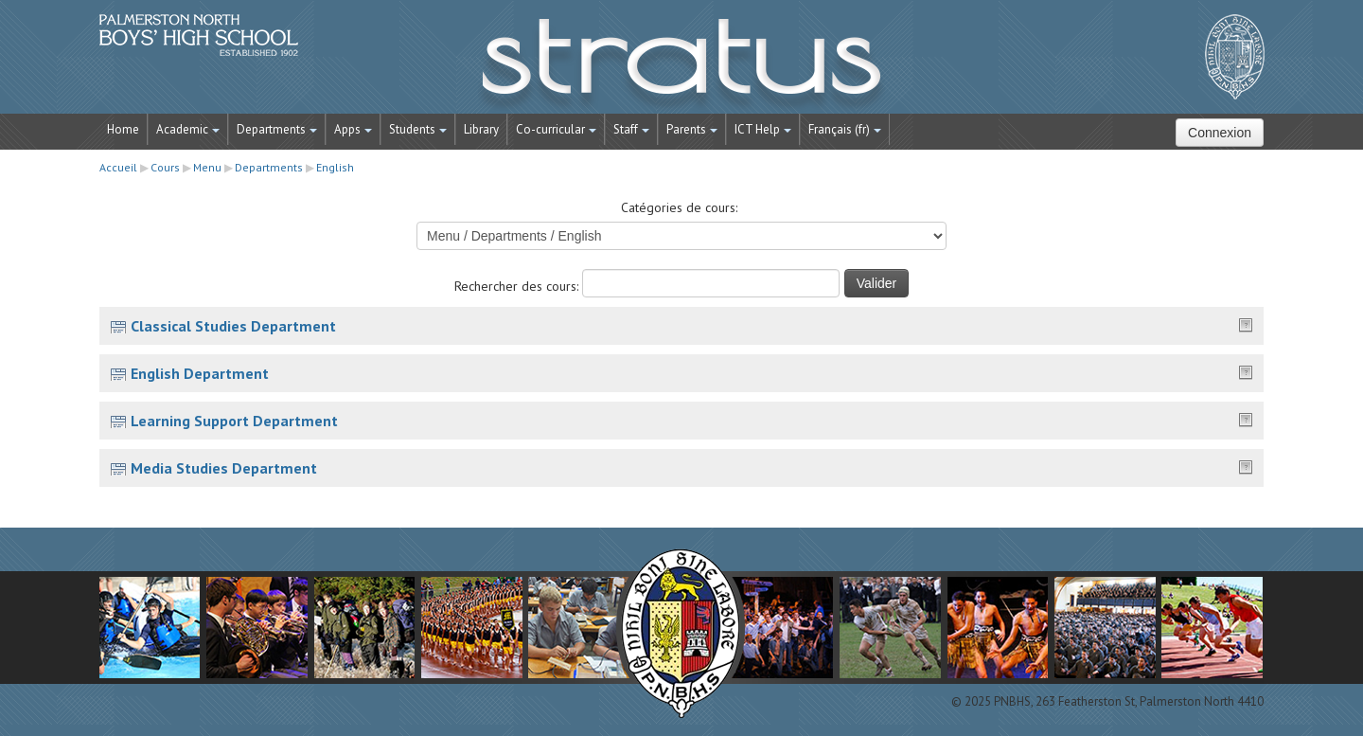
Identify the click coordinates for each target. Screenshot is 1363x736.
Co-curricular (556, 129)
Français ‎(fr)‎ (844, 129)
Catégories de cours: (679, 207)
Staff (631, 129)
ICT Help (763, 129)
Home (123, 129)
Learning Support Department (234, 420)
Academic (188, 129)
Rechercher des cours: (518, 286)
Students (418, 129)
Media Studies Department (224, 468)
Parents (691, 129)
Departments (277, 129)
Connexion (1219, 132)
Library (481, 129)
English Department (200, 373)
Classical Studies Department (233, 325)
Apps (353, 129)
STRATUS (681, 66)
